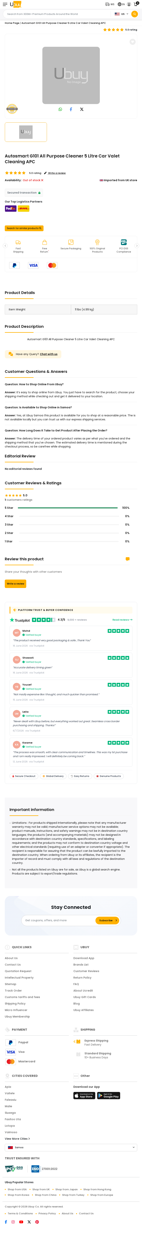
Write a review (15, 583)
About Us (11, 958)
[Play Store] (108, 1096)
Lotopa (10, 1126)
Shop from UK (41, 1189)
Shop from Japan (66, 1189)
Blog (76, 1003)
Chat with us (48, 354)
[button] (110, 4)
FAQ (76, 984)
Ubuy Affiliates (83, 1010)
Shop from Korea (18, 1195)
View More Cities (17, 1139)
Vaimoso (11, 1132)
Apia (8, 1087)
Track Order (13, 990)
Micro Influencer (16, 1010)
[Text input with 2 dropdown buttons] (58, 14)
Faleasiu (10, 1100)
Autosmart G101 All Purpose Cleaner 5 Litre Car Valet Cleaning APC (63, 23)
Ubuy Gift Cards (84, 997)
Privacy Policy (47, 1213)
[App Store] (84, 1096)
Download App (83, 958)
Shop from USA (17, 1189)
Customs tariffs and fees (22, 997)
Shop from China (45, 1195)
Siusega (10, 1113)
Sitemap (10, 984)
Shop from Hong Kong (97, 1189)
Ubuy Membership (17, 1016)
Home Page (12, 23)
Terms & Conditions (20, 1213)
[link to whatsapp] (60, 109)
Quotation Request (18, 971)
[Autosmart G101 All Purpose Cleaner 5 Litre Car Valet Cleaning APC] (71, 75)
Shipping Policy (15, 1003)
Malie (8, 1106)
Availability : (13, 180)
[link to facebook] (71, 109)
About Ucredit (83, 990)
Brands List (81, 965)
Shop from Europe (101, 1195)
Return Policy (82, 978)
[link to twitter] (82, 109)
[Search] (134, 14)
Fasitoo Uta (13, 1119)
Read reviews (122, 620)
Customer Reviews (86, 971)
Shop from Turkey (73, 1195)
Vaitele (10, 1093)
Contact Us (13, 965)
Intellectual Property (19, 978)
